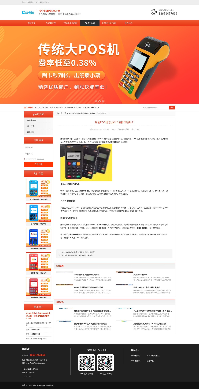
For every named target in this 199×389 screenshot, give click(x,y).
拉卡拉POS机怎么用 (91, 107)
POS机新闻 (90, 23)
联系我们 (128, 23)
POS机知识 (31, 120)
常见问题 (30, 132)
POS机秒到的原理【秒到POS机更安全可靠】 (80, 252)
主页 (66, 113)
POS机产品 (51, 23)
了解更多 (27, 377)
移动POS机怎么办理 (73, 107)
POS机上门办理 (109, 23)
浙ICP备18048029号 (37, 386)
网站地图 (49, 386)
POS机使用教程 (70, 23)
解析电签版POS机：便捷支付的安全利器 (78, 255)
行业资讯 (30, 126)
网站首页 (31, 23)
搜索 (172, 107)
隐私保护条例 (40, 159)
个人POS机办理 (41, 107)
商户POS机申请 (56, 107)
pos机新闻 (75, 113)
